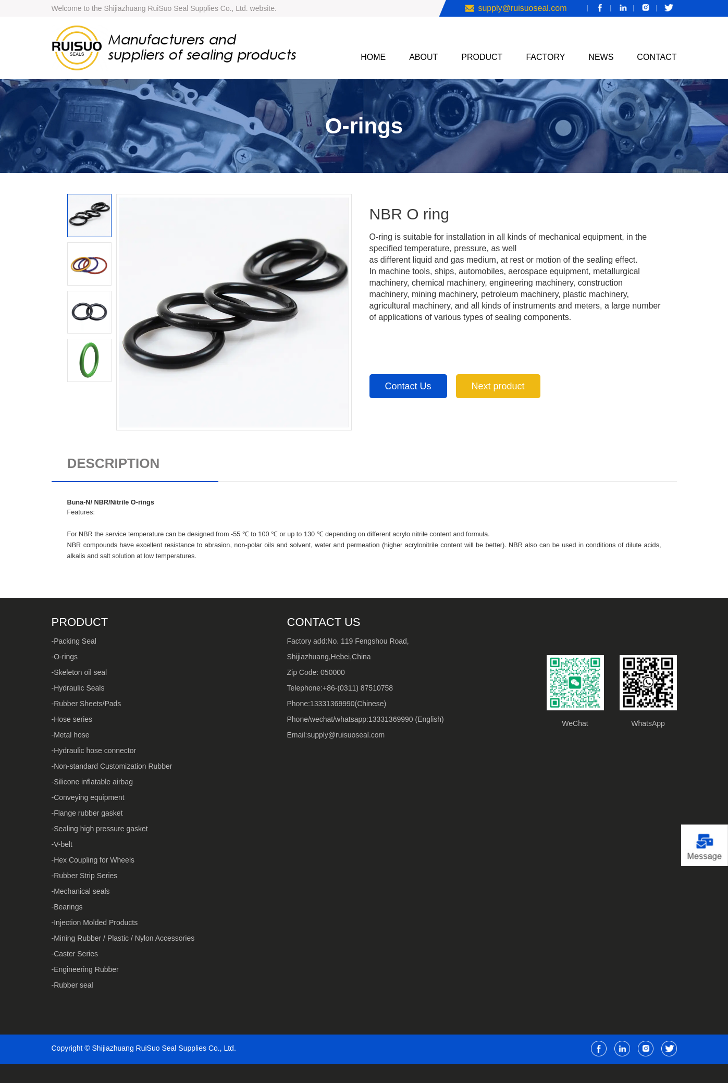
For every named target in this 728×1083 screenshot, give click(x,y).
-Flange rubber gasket (87, 813)
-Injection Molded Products (95, 922)
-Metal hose (71, 735)
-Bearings (67, 907)
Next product (498, 386)
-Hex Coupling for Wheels (93, 860)
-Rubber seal (72, 985)
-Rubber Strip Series (85, 875)
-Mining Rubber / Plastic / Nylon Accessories (123, 938)
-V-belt (62, 844)
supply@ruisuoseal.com (522, 8)
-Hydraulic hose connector (94, 750)
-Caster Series (75, 954)
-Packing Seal (74, 641)
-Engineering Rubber (85, 969)
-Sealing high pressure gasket (100, 828)
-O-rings (65, 657)
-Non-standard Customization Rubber (112, 766)
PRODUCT (481, 57)
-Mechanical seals (81, 891)
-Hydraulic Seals (78, 688)
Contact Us (408, 386)
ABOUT (423, 57)
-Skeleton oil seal (79, 672)
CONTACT (656, 57)
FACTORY (545, 57)
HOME (373, 57)
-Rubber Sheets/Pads (86, 703)
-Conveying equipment (88, 797)
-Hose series (72, 719)
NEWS (600, 57)
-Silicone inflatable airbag (92, 782)
